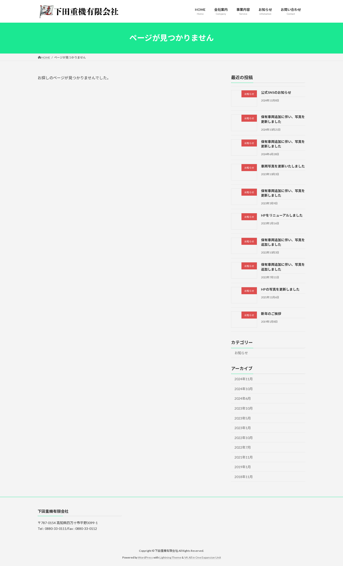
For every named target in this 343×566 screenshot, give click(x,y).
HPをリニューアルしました (282, 215)
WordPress (145, 557)
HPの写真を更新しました (280, 289)
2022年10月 (243, 437)
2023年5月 (242, 418)
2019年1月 (242, 467)
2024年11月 (243, 379)
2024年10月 (243, 388)
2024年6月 (242, 398)
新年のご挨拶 (271, 314)
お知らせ (241, 353)
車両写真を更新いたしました (283, 166)
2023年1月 (242, 428)
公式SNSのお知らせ (276, 92)
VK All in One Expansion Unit (202, 557)
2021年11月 (243, 457)
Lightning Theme (170, 557)
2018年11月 (243, 477)
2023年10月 (243, 408)
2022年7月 (242, 447)
